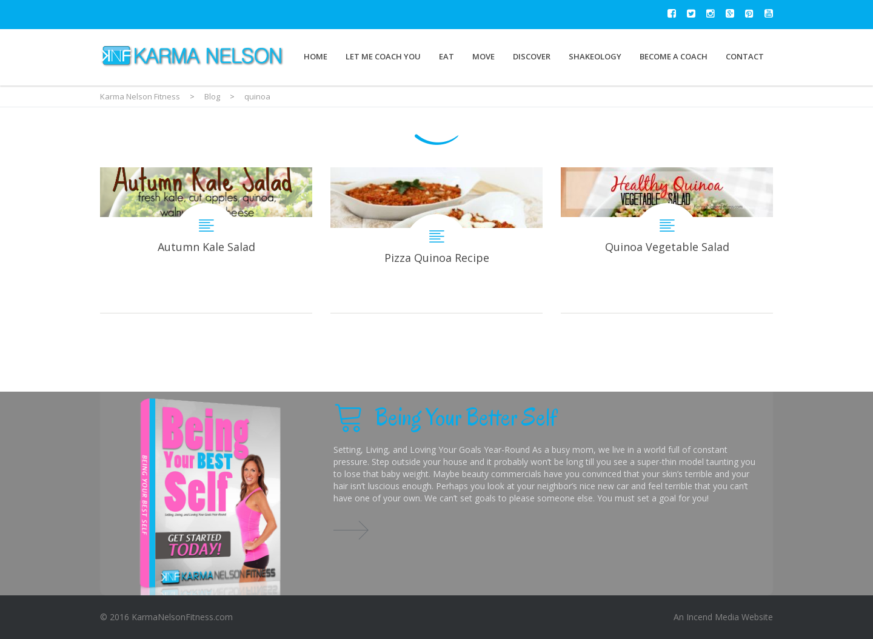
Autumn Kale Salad (206, 240)
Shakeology (595, 56)
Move (483, 56)
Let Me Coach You (383, 56)
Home (315, 56)
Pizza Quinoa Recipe (436, 240)
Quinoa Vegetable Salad (667, 240)
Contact (745, 56)
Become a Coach (673, 56)
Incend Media (712, 617)
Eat (446, 56)
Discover (531, 56)
